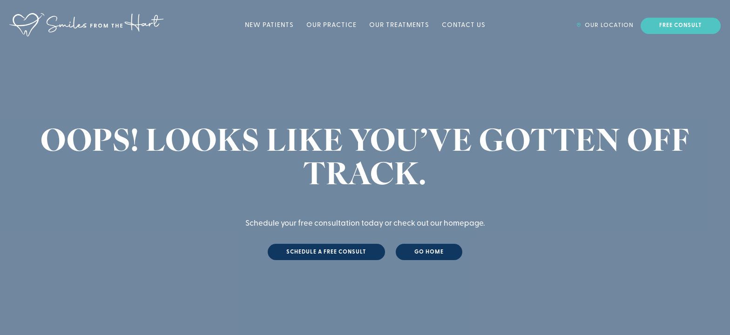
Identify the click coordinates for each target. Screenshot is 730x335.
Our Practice (331, 25)
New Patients (269, 25)
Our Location (605, 25)
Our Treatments (399, 25)
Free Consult (680, 25)
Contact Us (464, 25)
